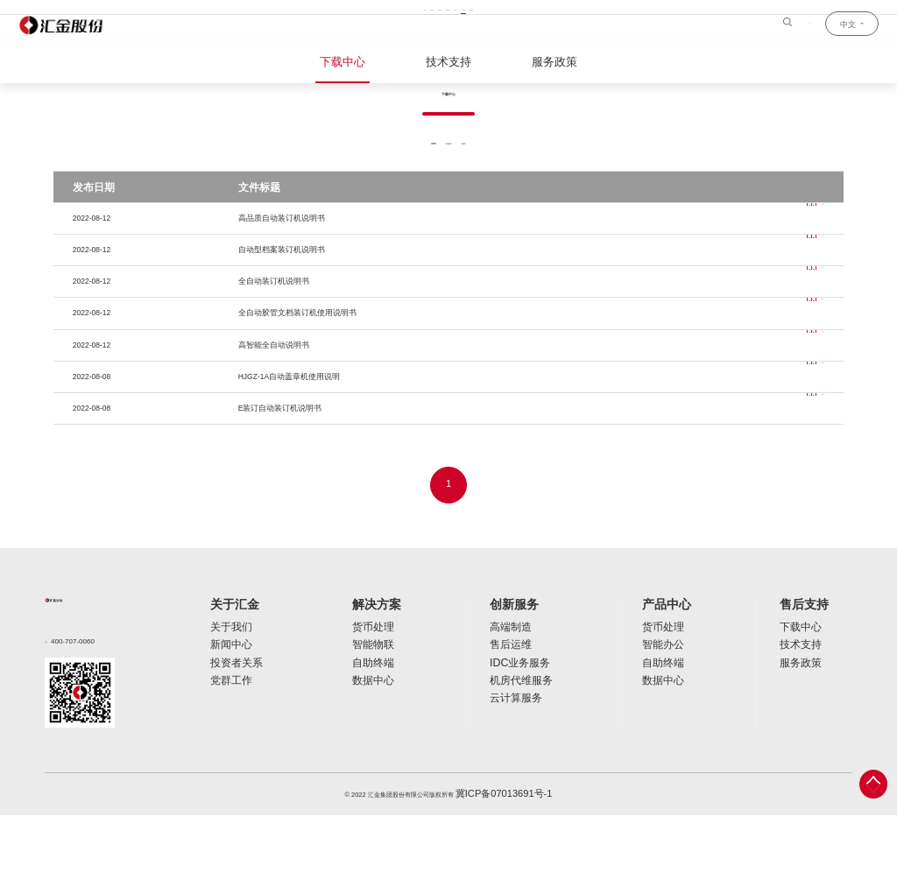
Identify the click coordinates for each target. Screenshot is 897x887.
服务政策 (539, 60)
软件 (504, 209)
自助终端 (368, 729)
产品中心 (665, 680)
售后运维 (513, 715)
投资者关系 (225, 729)
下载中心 (357, 60)
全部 (392, 209)
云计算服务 (516, 757)
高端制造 (513, 701)
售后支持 (811, 680)
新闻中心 (222, 715)
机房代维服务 (519, 743)
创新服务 (518, 680)
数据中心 (368, 743)
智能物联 (368, 715)
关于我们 (222, 701)
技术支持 (448, 60)
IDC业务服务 (519, 729)
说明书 (449, 209)
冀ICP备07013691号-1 (504, 867)
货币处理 (368, 701)
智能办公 (660, 715)
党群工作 (222, 743)
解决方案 (373, 680)
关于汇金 (227, 680)
